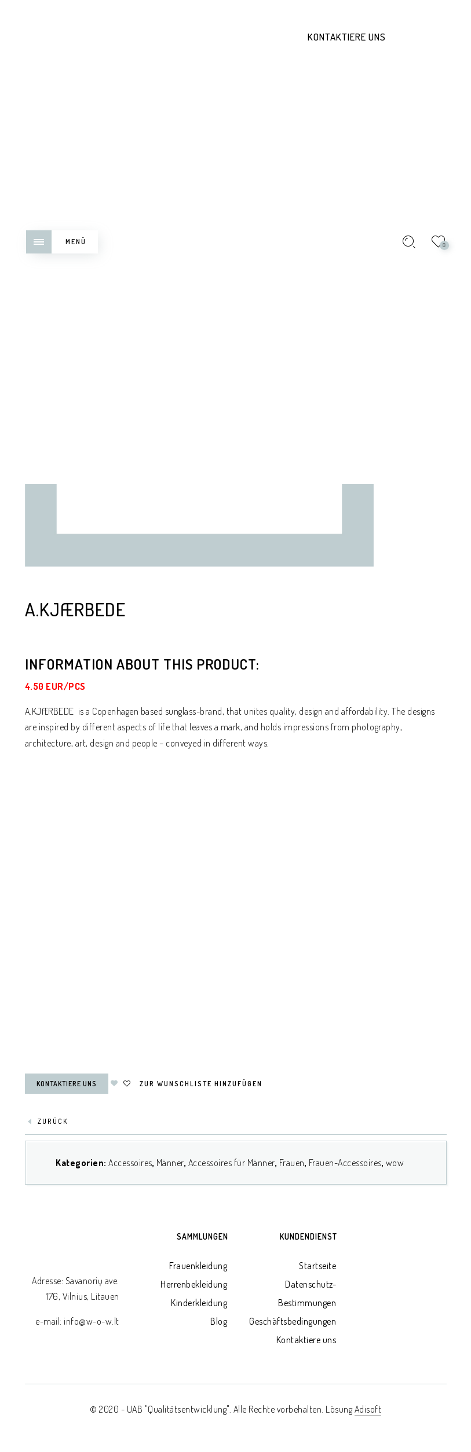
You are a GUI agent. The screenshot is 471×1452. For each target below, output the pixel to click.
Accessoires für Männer (231, 1162)
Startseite (317, 1265)
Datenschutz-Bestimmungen (307, 1293)
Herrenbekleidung (193, 1284)
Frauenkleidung (198, 1265)
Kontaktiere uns (347, 37)
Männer (170, 1162)
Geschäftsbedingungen (292, 1321)
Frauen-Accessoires (345, 1162)
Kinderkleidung (199, 1302)
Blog (218, 1321)
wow (395, 1162)
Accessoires (130, 1162)
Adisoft (368, 1409)
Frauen (292, 1162)
